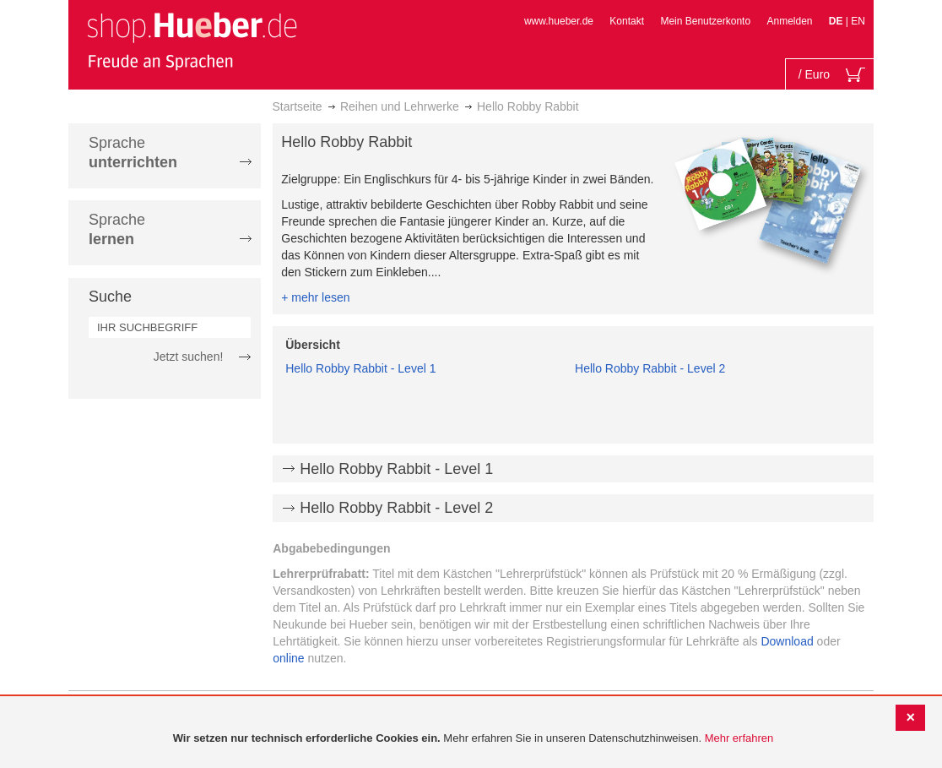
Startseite (297, 106)
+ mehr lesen (315, 297)
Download (787, 641)
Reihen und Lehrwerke (399, 106)
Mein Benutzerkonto (705, 21)
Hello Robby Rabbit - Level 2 (650, 368)
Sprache (133, 152)
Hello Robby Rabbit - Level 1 (360, 368)
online (288, 658)
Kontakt (626, 21)
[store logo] (191, 40)
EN (858, 21)
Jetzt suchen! (189, 356)
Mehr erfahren (739, 738)
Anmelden (789, 21)
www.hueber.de (558, 21)
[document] (473, 739)
